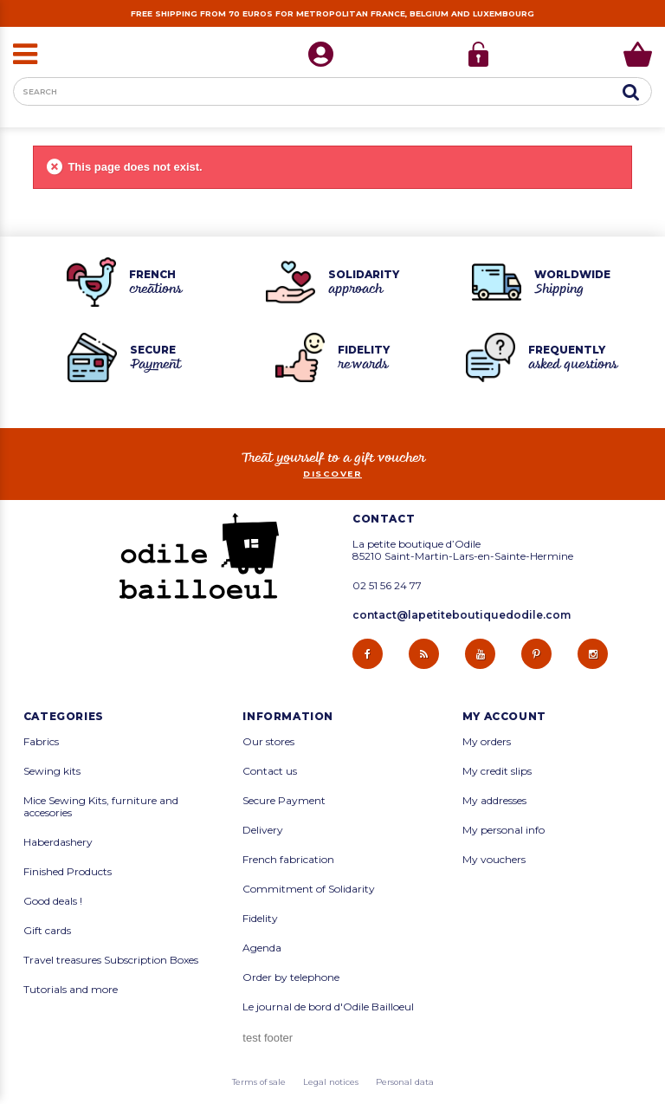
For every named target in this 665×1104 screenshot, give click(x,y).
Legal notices (330, 1082)
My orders (486, 742)
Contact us (269, 771)
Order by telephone (290, 977)
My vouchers (494, 860)
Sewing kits (52, 771)
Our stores (268, 742)
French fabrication (288, 860)
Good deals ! (52, 901)
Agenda (261, 948)
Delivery (262, 830)
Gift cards (47, 931)
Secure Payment (284, 801)
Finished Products (67, 872)
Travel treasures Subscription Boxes (110, 960)
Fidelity (260, 918)
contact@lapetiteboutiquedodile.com (461, 614)
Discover (332, 473)
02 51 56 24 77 (387, 586)
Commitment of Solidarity (308, 889)
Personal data (405, 1082)
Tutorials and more (70, 990)
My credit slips (497, 771)
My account (504, 717)
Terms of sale (259, 1082)
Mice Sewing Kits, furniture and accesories (100, 807)
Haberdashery (58, 842)
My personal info (503, 830)
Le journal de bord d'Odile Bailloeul (328, 1007)
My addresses (494, 801)
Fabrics (41, 742)
